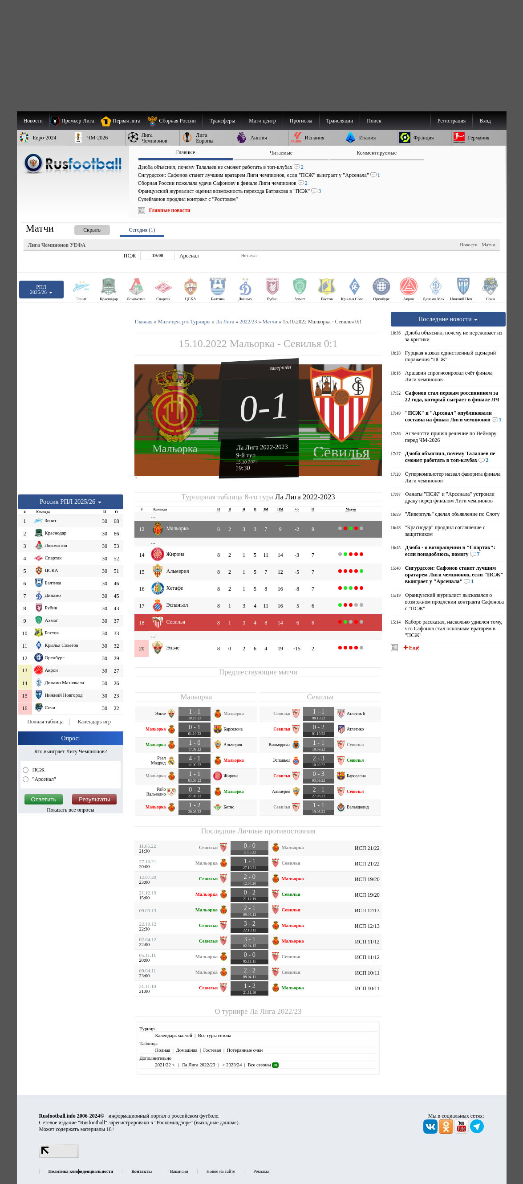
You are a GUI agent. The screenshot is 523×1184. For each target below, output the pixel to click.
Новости (468, 244)
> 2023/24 (231, 1064)
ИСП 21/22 (367, 848)
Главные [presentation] (185, 152)
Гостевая (212, 1050)
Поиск (374, 121)
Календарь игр (94, 722)
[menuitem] (175, 120)
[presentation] (83, 228)
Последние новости (448, 319)
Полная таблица (45, 722)
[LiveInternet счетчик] (58, 1156)
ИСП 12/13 (367, 910)
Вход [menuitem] (485, 121)
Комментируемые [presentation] (377, 153)
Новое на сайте (221, 1171)
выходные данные (216, 1122)
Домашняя (186, 1050)
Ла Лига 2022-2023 (262, 447)
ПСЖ (38, 770)
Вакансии (179, 1171)
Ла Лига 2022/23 (276, 1011)
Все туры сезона (214, 1035)
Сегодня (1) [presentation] (142, 230)
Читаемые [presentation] (281, 153)
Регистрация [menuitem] (452, 121)
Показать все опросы (70, 810)
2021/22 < (165, 1064)
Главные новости (170, 210)
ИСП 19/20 (367, 879)
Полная (162, 1050)
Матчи (488, 244)
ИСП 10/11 (367, 973)
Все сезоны (262, 1064)
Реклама (261, 1171)
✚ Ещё (410, 648)
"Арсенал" (43, 779)
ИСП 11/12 (367, 942)
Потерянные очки (245, 1050)
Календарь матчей (173, 1035)
